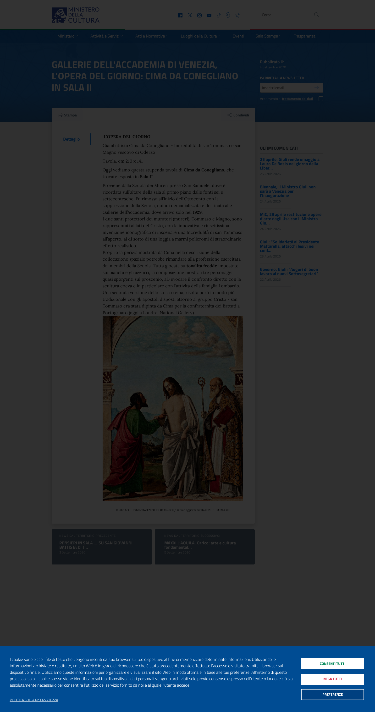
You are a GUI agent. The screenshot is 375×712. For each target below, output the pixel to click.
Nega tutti (332, 679)
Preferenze (332, 695)
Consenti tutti (332, 663)
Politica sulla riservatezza (34, 700)
